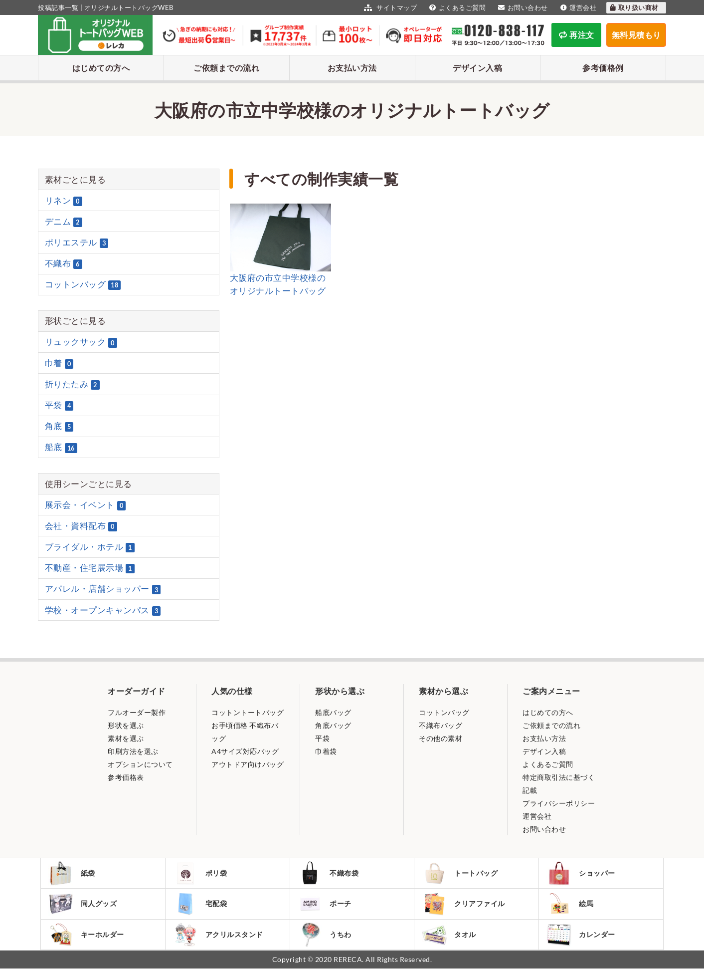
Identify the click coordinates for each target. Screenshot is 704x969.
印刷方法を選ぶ (133, 751)
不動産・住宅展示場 (90, 567)
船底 (61, 447)
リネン (63, 200)
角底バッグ (333, 725)
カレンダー (580, 935)
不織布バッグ (440, 725)
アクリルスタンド (218, 934)
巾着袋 (326, 751)
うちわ (325, 935)
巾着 (59, 363)
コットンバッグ (83, 284)
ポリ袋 (200, 873)
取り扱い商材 (633, 7)
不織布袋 (328, 873)
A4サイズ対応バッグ (245, 751)
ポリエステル (77, 242)
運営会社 (577, 7)
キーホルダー (86, 934)
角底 (59, 426)
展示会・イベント (85, 504)
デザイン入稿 (477, 67)
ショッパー (580, 873)
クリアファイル (463, 904)
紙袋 (71, 873)
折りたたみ (72, 384)
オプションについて (140, 764)
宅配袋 (200, 903)
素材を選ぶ (126, 738)
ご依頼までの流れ (226, 67)
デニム (63, 221)
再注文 (576, 34)
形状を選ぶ (126, 725)
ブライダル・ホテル (90, 546)
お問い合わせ (522, 7)
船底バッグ (333, 712)
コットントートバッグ (247, 712)
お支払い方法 (352, 67)
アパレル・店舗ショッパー (103, 589)
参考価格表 (126, 777)
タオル (449, 935)
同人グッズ (82, 903)
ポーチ (325, 903)
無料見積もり (636, 34)
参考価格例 (603, 67)
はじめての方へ (101, 67)
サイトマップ (389, 7)
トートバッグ (460, 873)
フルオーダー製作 (137, 712)
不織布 (63, 263)
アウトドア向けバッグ (247, 764)
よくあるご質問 (456, 7)
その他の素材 (440, 738)
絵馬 (569, 903)
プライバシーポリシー (559, 803)
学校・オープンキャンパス (103, 610)
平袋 (59, 405)
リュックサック (81, 342)
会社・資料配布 (81, 525)
